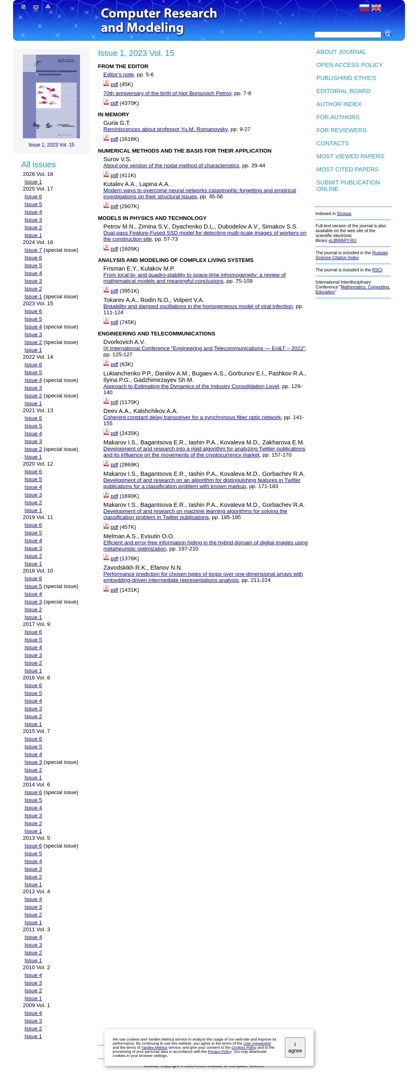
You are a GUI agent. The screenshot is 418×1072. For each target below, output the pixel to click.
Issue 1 (33, 182)
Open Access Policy (349, 65)
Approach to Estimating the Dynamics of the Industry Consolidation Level (191, 386)
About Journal (341, 52)
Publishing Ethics (346, 78)
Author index (339, 104)
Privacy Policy (219, 1052)
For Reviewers (341, 130)
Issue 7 (33, 250)
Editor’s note (118, 74)
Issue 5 (33, 204)
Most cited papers (347, 169)
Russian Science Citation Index (352, 255)
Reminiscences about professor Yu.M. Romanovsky (165, 129)
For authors (338, 117)
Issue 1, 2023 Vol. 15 (51, 145)
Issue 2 (33, 227)
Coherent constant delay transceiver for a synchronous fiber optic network (192, 417)
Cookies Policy (243, 1047)
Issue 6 (33, 196)
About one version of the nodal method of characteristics (171, 165)
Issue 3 (33, 220)
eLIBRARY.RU (342, 240)
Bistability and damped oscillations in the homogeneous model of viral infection (198, 306)
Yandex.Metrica (154, 1047)
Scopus (344, 213)
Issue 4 (33, 212)
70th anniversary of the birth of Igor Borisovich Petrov (167, 93)
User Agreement (257, 1043)
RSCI (377, 269)
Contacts (332, 143)
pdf (114, 84)
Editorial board (343, 91)
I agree (295, 1047)
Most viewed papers (350, 156)
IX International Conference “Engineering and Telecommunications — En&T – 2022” (204, 348)
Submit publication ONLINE (348, 185)
